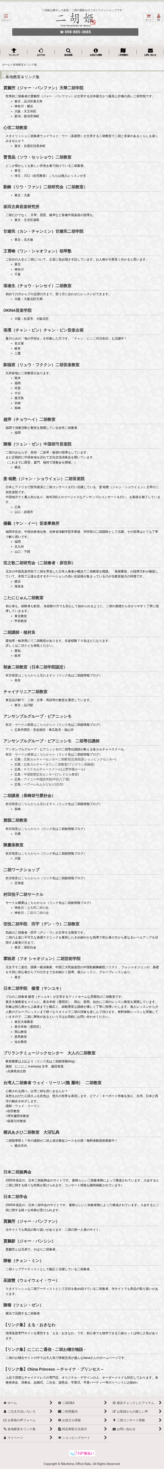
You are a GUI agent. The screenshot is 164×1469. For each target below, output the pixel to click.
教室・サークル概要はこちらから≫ (30, 724)
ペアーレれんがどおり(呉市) (43, 784)
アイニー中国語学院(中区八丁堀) (47, 779)
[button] (5, 17)
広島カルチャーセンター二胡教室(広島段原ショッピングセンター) (70, 759)
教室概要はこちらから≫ (23, 829)
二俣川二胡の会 (38, 912)
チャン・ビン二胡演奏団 (91, 338)
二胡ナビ (24, 645)
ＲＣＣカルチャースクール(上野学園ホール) (54, 769)
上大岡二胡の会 (38, 907)
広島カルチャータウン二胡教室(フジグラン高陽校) (59, 764)
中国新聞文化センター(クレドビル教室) (51, 774)
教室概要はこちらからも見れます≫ (30, 675)
